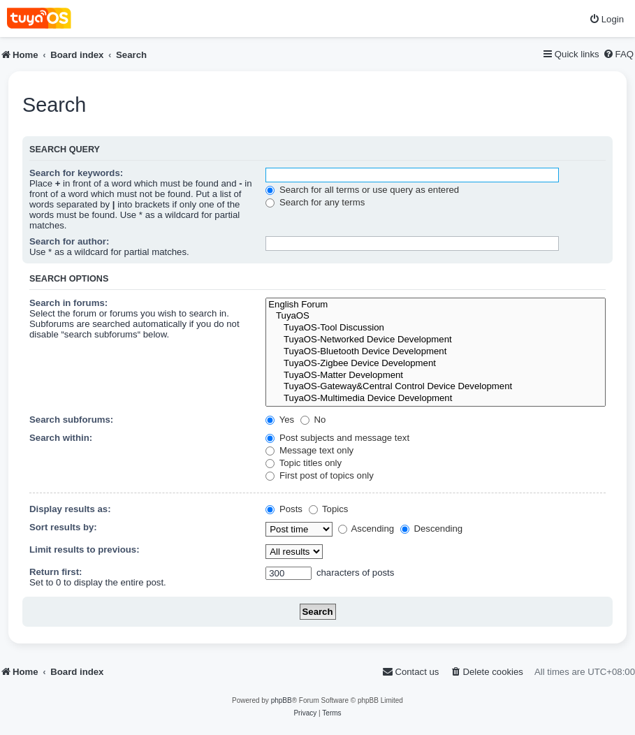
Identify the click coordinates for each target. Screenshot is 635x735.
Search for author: (69, 241)
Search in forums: (68, 303)
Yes (279, 419)
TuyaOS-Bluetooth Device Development (435, 352)
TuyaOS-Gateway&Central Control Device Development (435, 387)
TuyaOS (435, 316)
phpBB (281, 700)
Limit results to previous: (84, 549)
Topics (329, 509)
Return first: (55, 572)
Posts (283, 509)
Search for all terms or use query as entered (362, 189)
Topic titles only (303, 463)
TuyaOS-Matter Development (435, 375)
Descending (431, 528)
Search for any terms (315, 202)
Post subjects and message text (337, 437)
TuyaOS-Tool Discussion (435, 328)
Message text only (309, 450)
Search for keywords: (76, 173)
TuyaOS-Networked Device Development (435, 340)
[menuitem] (606, 19)
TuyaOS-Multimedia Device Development (435, 399)
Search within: (60, 437)
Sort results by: (63, 527)
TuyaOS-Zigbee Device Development (435, 364)
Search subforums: (71, 419)
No (313, 419)
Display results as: (70, 509)
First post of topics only (319, 475)
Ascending (366, 528)
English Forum (435, 305)
